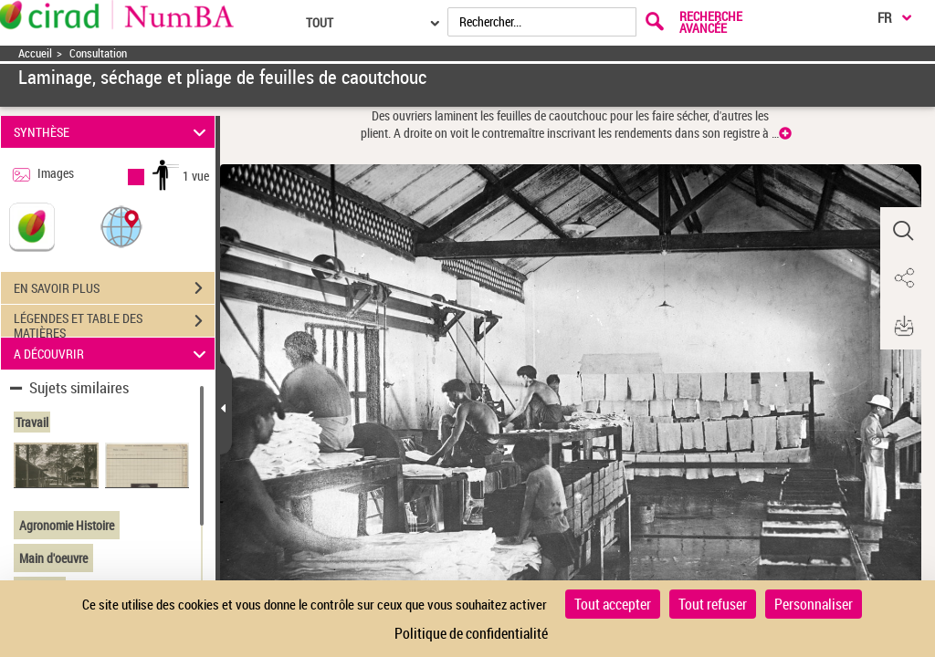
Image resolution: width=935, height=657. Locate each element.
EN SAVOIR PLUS (114, 288)
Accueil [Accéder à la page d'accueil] (35, 53)
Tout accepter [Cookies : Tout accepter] (612, 604)
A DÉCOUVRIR (113, 354)
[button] (121, 226)
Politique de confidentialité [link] (471, 633)
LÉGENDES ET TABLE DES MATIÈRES (114, 323)
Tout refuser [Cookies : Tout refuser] (712, 604)
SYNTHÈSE (113, 132)
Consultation (98, 53)
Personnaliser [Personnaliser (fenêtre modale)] (813, 604)
